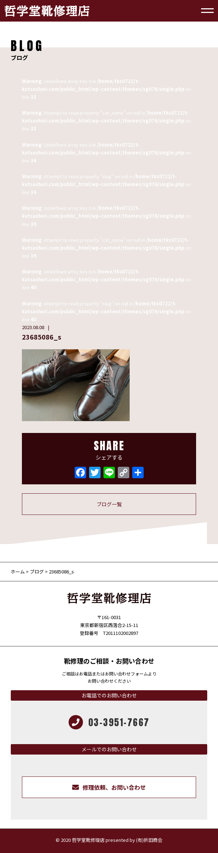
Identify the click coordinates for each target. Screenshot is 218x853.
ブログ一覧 (109, 504)
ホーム (18, 571)
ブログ (37, 571)
